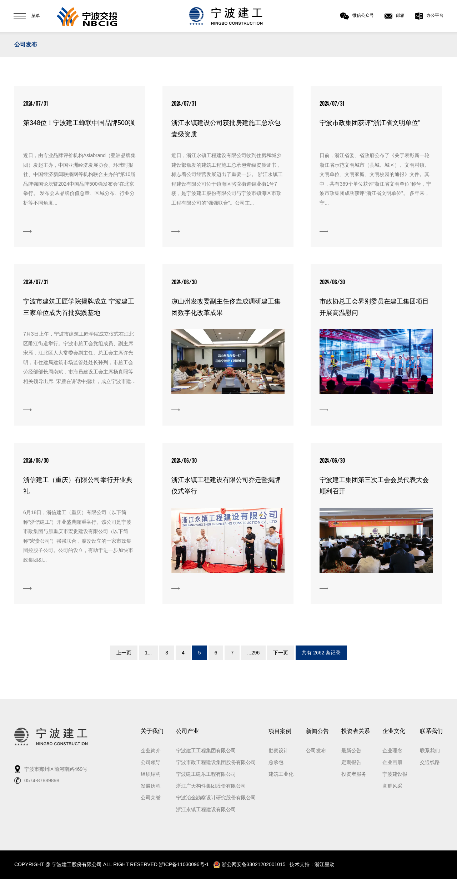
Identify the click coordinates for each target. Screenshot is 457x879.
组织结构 (151, 774)
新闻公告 (317, 731)
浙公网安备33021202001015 (249, 864)
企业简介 (151, 750)
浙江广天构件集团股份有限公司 (211, 786)
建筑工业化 (280, 774)
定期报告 (351, 762)
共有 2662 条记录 (321, 653)
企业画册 (392, 762)
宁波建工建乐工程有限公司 (206, 774)
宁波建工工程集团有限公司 (206, 750)
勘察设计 (278, 750)
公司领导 (151, 762)
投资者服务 (353, 774)
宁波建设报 (394, 774)
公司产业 (187, 731)
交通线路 (430, 762)
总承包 (275, 762)
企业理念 (392, 750)
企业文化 (393, 731)
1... (148, 653)
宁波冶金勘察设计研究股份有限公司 (216, 797)
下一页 (280, 653)
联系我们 (431, 731)
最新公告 (351, 750)
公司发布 (25, 44)
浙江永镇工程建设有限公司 (206, 809)
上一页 (123, 653)
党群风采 (392, 786)
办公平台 (429, 16)
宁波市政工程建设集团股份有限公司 (216, 762)
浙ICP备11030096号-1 (184, 864)
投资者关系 (355, 731)
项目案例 (279, 731)
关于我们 (152, 731)
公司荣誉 (151, 797)
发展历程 (151, 786)
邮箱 (395, 16)
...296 (253, 653)
